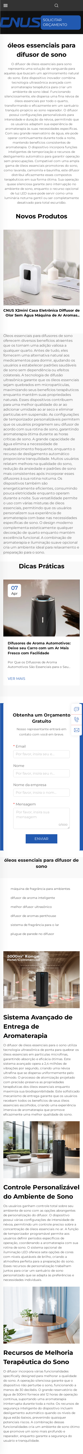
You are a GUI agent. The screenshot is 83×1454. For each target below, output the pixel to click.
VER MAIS (16, 679)
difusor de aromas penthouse (33, 916)
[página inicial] (20, 22)
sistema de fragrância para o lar (35, 925)
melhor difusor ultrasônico (31, 907)
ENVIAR (41, 839)
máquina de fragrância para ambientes (40, 889)
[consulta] (76, 709)
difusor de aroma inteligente (33, 898)
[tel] (76, 719)
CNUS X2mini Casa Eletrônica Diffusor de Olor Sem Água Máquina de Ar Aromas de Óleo (41, 313)
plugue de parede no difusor (32, 934)
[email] (76, 730)
